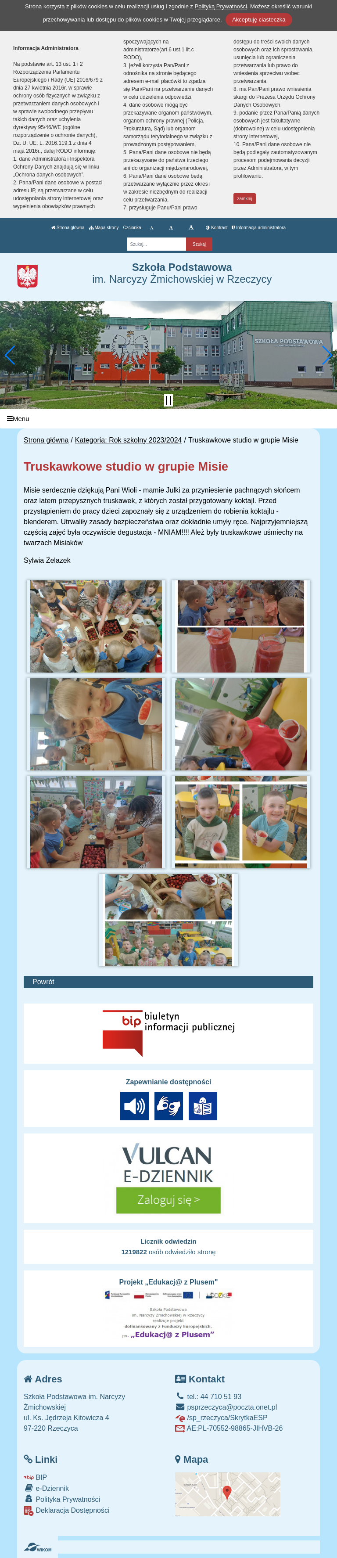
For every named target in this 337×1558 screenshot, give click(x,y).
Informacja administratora (259, 227)
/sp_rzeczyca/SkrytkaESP (221, 1417)
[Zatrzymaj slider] (168, 400)
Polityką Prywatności (221, 6)
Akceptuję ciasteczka (258, 19)
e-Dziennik (46, 1488)
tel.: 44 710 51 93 (208, 1396)
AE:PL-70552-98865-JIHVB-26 (229, 1428)
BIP (35, 1477)
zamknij (244, 198)
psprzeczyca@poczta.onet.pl (226, 1407)
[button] (10, 355)
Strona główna (68, 227)
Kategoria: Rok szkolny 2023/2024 (128, 440)
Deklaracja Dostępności (67, 1511)
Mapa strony (104, 227)
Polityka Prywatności (62, 1499)
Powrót (43, 982)
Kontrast (216, 227)
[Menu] (168, 419)
